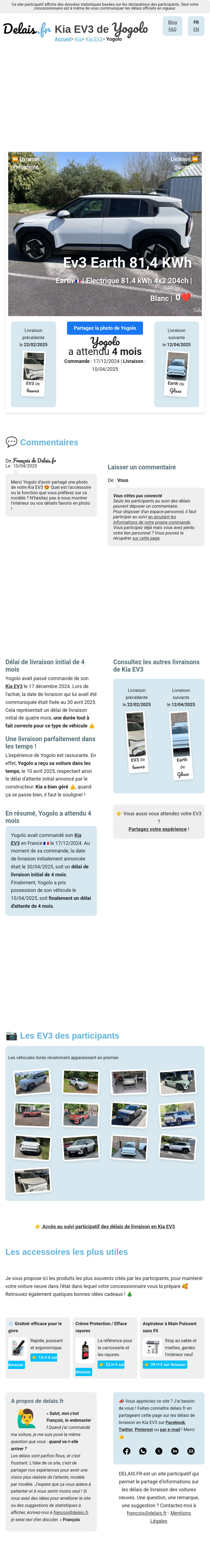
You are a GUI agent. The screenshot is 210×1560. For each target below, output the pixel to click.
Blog (172, 22)
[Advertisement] (105, 94)
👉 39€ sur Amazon (165, 1364)
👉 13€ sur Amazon (32, 1361)
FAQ (172, 29)
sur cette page (146, 538)
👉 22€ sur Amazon (99, 1368)
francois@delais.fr (70, 1512)
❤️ (183, 297)
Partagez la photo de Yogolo (105, 328)
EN (196, 29)
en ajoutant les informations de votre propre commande (151, 519)
